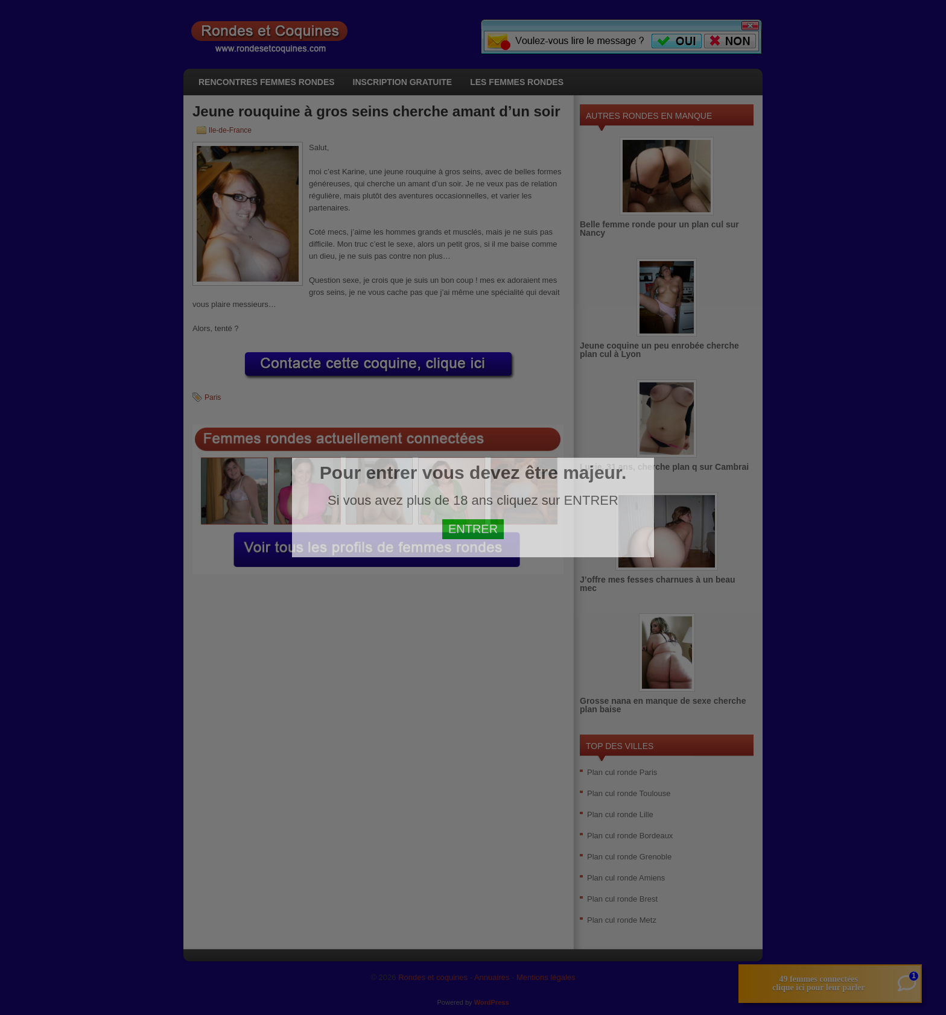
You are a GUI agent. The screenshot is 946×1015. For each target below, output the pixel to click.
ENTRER (473, 529)
